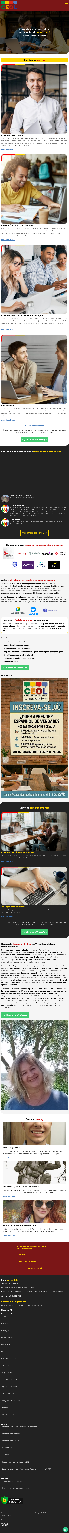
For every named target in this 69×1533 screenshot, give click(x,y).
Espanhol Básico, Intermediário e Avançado (19, 1427)
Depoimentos (7, 1337)
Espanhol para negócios (11, 1434)
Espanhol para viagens (11, 1441)
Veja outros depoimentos (34, 533)
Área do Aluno (8, 1415)
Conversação (7, 1455)
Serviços (5, 1330)
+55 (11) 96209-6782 (10, 1283)
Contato (5, 1366)
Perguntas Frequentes (11, 1401)
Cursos (5, 1323)
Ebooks (5, 1408)
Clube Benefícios (9, 1358)
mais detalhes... (8, 150)
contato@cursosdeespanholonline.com (18, 1287)
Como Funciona (8, 1394)
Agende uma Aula (9, 1387)
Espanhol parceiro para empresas (15, 1488)
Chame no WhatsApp (34, 439)
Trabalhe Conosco (9, 1380)
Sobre (4, 1316)
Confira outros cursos (34, 426)
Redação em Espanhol (11, 1448)
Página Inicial (7, 1373)
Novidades (6, 1344)
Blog (4, 1351)
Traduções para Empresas (12, 1481)
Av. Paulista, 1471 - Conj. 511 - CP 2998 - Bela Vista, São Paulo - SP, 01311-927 (32, 1291)
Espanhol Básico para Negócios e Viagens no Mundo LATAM (26, 1469)
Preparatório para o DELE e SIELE (15, 1462)
